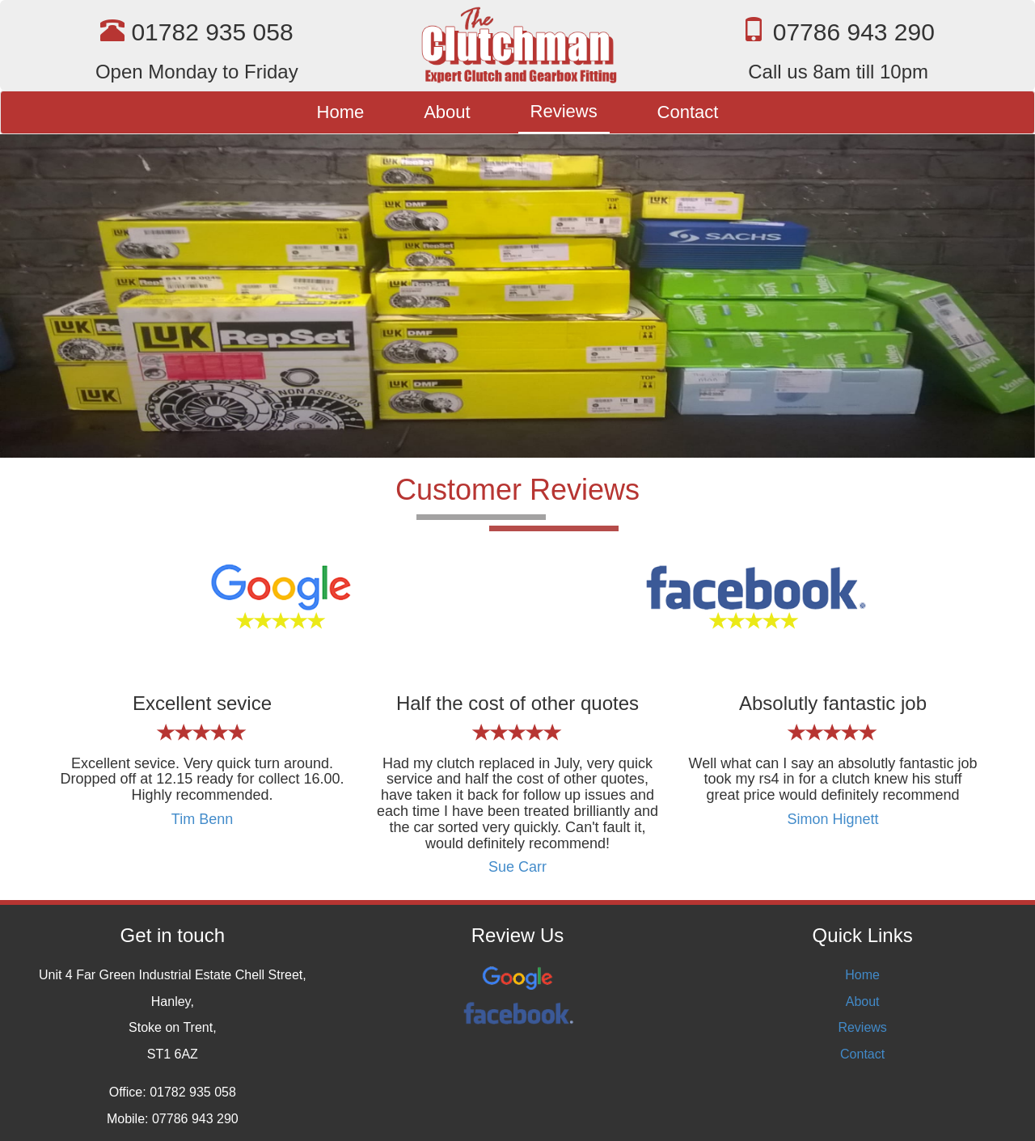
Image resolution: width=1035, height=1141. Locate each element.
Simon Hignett (832, 819)
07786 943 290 (854, 32)
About (447, 112)
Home (341, 112)
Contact (688, 112)
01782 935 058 (212, 32)
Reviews (564, 111)
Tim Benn (202, 819)
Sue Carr (517, 867)
